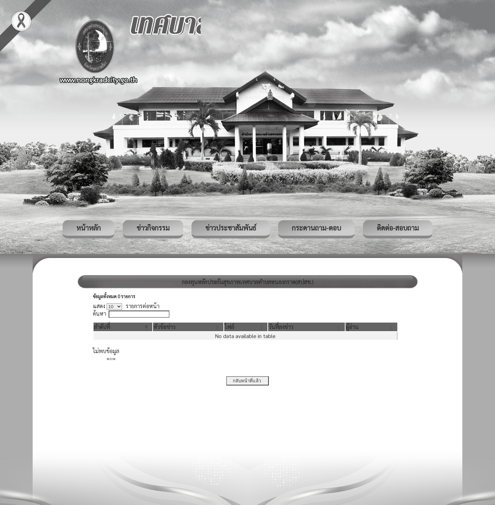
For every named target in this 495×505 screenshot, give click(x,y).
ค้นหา (99, 313)
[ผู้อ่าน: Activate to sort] (371, 327)
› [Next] (112, 358)
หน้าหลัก (88, 227)
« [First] (108, 358)
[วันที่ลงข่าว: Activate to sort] (306, 327)
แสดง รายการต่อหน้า (126, 306)
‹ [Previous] (110, 358)
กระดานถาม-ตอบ (316, 227)
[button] (102, 326)
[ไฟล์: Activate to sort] (246, 327)
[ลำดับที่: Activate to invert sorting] (123, 327)
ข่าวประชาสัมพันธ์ (230, 227)
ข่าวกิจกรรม (152, 227)
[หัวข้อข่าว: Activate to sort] (188, 327)
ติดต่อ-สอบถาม (398, 227)
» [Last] (114, 358)
